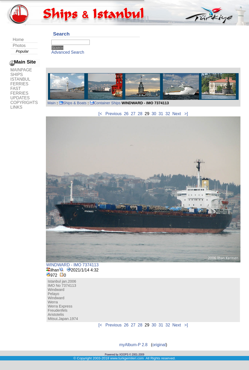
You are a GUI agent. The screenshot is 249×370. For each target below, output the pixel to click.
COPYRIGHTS (24, 102)
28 (140, 113)
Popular (22, 51)
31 (160, 113)
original (159, 345)
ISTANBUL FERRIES (20, 81)
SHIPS (16, 74)
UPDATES (20, 98)
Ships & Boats (72, 103)
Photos (19, 45)
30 (153, 113)
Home (18, 39)
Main (51, 103)
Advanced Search (67, 52)
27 (133, 113)
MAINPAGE (21, 70)
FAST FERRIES (19, 90)
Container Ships (105, 103)
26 (126, 113)
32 (167, 113)
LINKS (16, 107)
